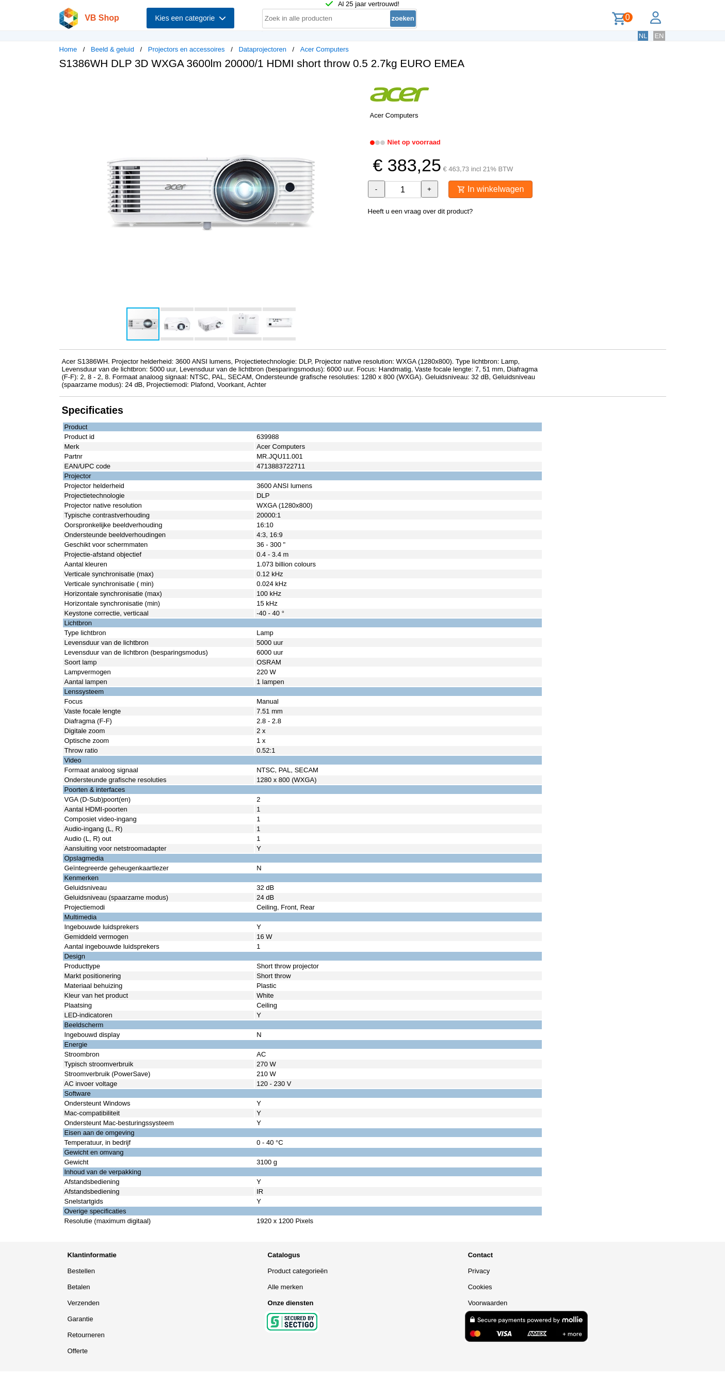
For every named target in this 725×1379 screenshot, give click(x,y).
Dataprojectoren (262, 49)
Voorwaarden (488, 1303)
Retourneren (86, 1335)
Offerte (78, 1351)
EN (659, 36)
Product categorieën (298, 1271)
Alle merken (285, 1287)
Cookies (480, 1287)
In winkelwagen (490, 189)
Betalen (79, 1287)
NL (643, 36)
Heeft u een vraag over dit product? (420, 211)
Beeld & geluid (112, 49)
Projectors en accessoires (186, 49)
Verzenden (84, 1303)
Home (68, 49)
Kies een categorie (190, 18)
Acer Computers (324, 49)
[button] (353, 88)
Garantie (80, 1319)
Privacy (479, 1271)
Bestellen (81, 1271)
